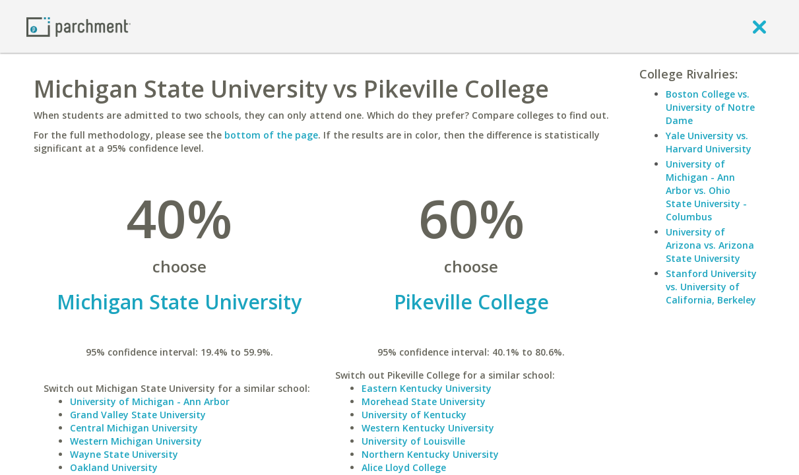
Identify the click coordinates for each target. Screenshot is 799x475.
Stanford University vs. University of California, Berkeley (711, 286)
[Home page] (78, 26)
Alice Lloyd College (404, 467)
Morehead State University (424, 401)
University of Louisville (413, 441)
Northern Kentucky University (430, 454)
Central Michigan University (134, 428)
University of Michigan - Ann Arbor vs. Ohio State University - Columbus (706, 190)
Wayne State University (124, 454)
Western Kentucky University (428, 428)
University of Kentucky (414, 414)
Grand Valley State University (138, 414)
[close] (759, 26)
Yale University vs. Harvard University (708, 142)
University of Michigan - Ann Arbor (150, 401)
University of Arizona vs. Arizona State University (710, 245)
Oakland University (114, 467)
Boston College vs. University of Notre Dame (710, 107)
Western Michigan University (136, 441)
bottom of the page (271, 135)
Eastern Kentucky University (427, 388)
